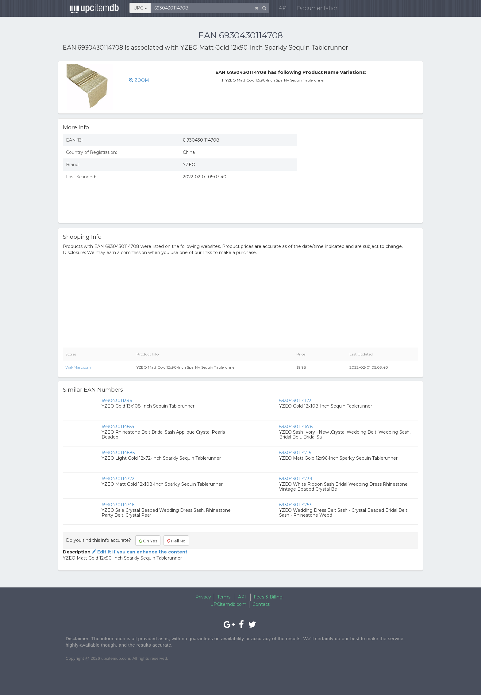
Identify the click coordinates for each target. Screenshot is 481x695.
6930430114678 (296, 426)
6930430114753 (295, 504)
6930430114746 (118, 504)
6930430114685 (118, 452)
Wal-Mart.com (78, 367)
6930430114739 (295, 478)
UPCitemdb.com (228, 604)
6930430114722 (118, 478)
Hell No (176, 540)
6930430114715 (295, 452)
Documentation (315, 9)
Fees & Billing (268, 597)
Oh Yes (148, 540)
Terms (223, 597)
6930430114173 (295, 400)
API (280, 9)
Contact (261, 604)
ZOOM (139, 80)
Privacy (203, 597)
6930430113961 (118, 400)
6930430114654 (118, 426)
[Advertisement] (362, 174)
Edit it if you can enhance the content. (139, 552)
